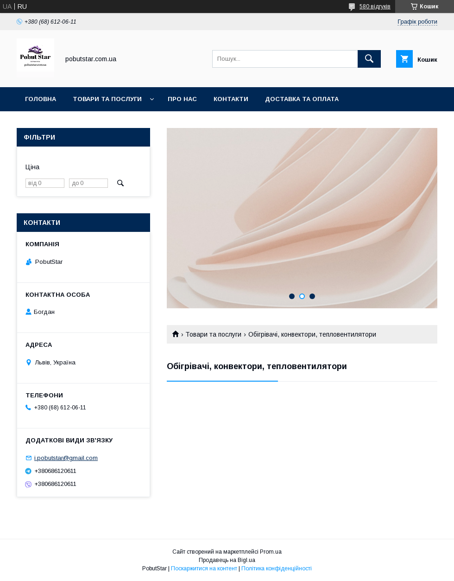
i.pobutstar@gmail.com (66, 457)
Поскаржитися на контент (204, 568)
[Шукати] (369, 59)
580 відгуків (375, 6)
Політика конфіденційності (276, 568)
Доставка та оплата (302, 99)
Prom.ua (271, 552)
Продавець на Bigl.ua (227, 560)
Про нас (182, 99)
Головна (40, 99)
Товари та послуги (107, 99)
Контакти (231, 99)
